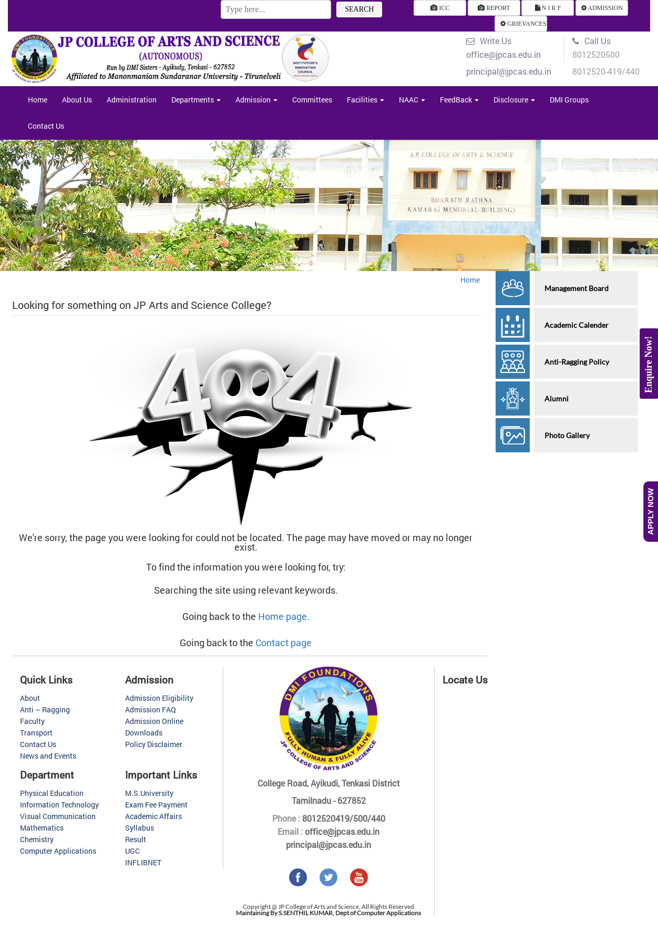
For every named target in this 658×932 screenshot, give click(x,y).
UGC (132, 851)
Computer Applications (58, 851)
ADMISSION (602, 8)
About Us (77, 100)
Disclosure (514, 100)
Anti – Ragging (45, 709)
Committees (312, 100)
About (30, 698)
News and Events (48, 756)
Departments (196, 100)
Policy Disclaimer (153, 744)
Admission (256, 100)
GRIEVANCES (523, 23)
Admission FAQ (150, 709)
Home (37, 100)
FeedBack (459, 100)
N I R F (548, 8)
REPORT (494, 8)
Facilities (365, 100)
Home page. (284, 616)
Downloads (143, 733)
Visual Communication (58, 816)
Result (135, 839)
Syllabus (139, 828)
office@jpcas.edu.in (341, 831)
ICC (439, 8)
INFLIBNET (143, 862)
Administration (132, 100)
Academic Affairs (153, 816)
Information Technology (59, 805)
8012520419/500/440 (342, 818)
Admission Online (154, 721)
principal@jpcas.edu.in (328, 844)
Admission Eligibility (159, 698)
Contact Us (46, 126)
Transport (36, 733)
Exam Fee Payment (156, 805)
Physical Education (52, 793)
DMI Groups (569, 100)
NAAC (412, 100)
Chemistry (37, 839)
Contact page (283, 642)
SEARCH (359, 9)
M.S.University (149, 793)
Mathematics (42, 828)
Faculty (32, 721)
